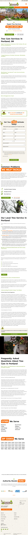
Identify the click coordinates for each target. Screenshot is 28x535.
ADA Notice (15, 518)
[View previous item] (13, 495)
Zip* (15, 139)
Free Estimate (7, 7)
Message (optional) (5, 146)
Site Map (2, 520)
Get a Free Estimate (14, 159)
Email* (15, 132)
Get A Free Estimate (9, 34)
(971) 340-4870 (25, 0)
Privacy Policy (10, 154)
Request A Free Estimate (7, 509)
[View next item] (15, 495)
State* (4, 139)
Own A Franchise (3, 516)
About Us (4, 274)
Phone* (4, 132)
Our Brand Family (16, 516)
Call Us (21, 7)
